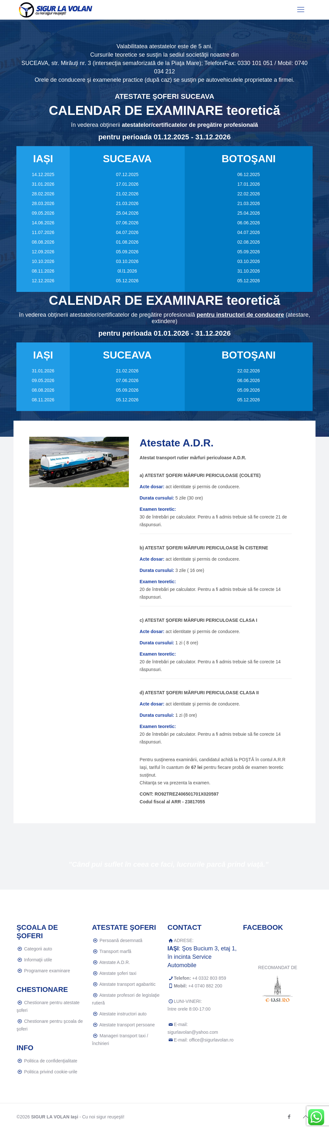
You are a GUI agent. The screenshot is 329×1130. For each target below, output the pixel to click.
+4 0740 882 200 (205, 985)
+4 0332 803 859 (209, 978)
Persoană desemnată (121, 940)
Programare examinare (47, 970)
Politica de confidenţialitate (50, 1060)
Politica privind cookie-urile (50, 1071)
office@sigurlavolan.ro (211, 1039)
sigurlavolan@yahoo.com (192, 1032)
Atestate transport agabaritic (127, 984)
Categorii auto (38, 948)
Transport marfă (115, 951)
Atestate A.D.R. (114, 962)
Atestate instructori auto (123, 1013)
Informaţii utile (38, 959)
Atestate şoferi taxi (117, 973)
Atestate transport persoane (127, 1024)
